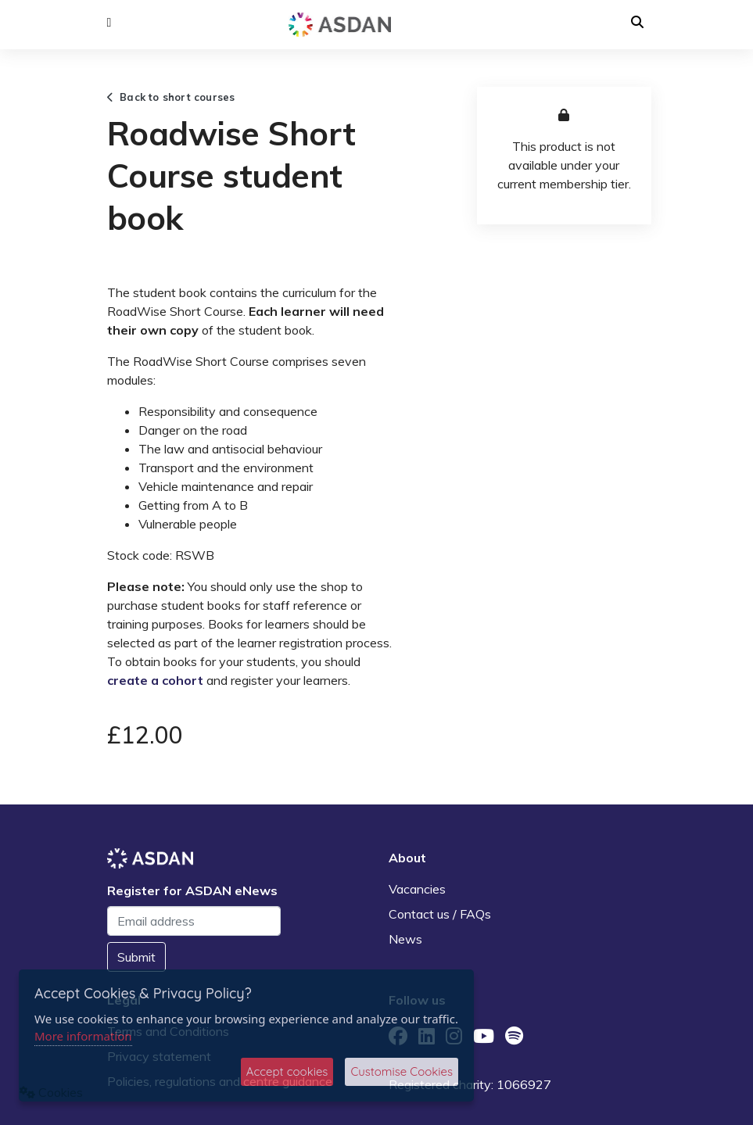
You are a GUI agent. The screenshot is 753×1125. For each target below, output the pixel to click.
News (405, 939)
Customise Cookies (401, 1071)
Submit (136, 957)
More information (83, 1036)
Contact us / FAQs (440, 914)
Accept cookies (287, 1071)
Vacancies (417, 889)
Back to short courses (171, 97)
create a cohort (155, 680)
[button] (109, 22)
